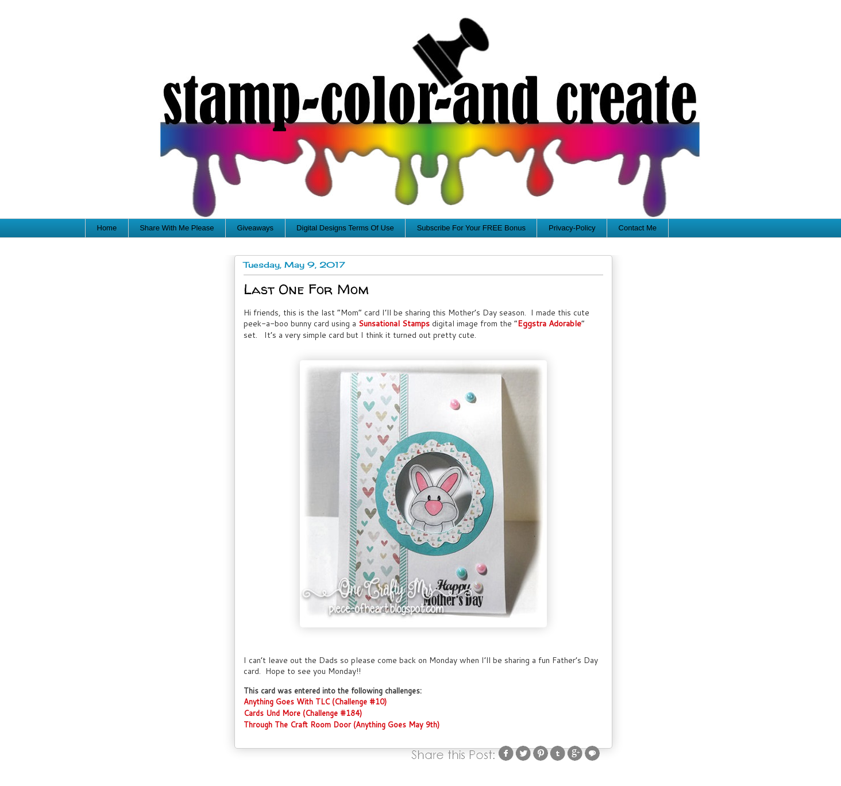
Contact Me (638, 228)
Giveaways (255, 228)
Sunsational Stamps (394, 323)
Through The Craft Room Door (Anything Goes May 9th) (341, 724)
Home (107, 228)
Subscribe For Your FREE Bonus (471, 228)
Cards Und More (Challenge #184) (303, 713)
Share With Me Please (177, 228)
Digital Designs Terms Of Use (345, 228)
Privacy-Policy (572, 228)
